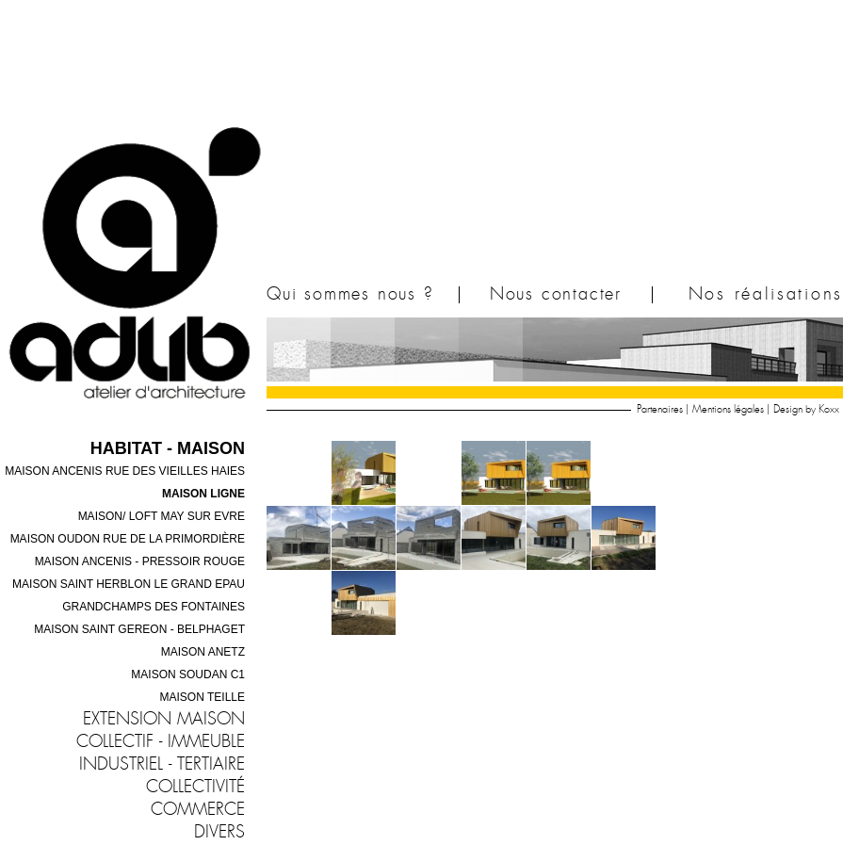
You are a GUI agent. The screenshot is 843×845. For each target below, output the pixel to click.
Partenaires (660, 409)
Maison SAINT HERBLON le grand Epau (128, 584)
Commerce (198, 810)
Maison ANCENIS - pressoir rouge (140, 561)
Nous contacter (556, 294)
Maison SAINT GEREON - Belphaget (139, 629)
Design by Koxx (806, 409)
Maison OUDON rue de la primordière (127, 538)
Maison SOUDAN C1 (188, 674)
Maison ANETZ (203, 651)
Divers (219, 832)
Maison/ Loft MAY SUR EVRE (161, 516)
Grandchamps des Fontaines (153, 606)
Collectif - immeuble (160, 742)
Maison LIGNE (203, 493)
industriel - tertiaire (162, 765)
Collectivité (195, 787)
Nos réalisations (766, 294)
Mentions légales (728, 409)
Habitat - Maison (167, 448)
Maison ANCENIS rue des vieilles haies (125, 471)
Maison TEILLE (202, 697)
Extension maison (164, 719)
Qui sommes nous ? (350, 294)
